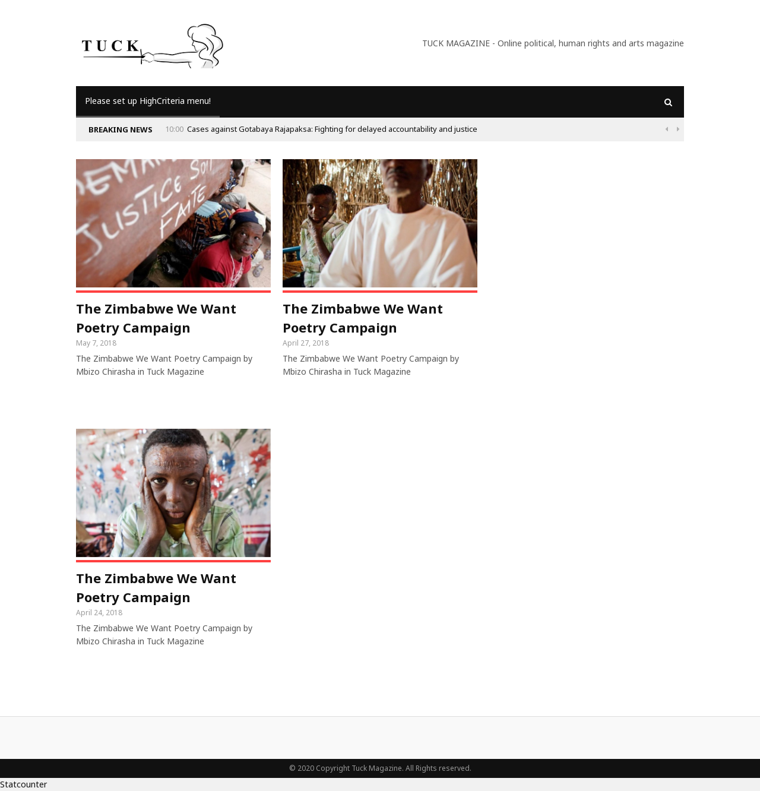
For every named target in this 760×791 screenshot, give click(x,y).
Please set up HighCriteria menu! (148, 100)
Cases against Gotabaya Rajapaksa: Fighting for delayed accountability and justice (332, 129)
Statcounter (23, 784)
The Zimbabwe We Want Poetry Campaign (156, 317)
